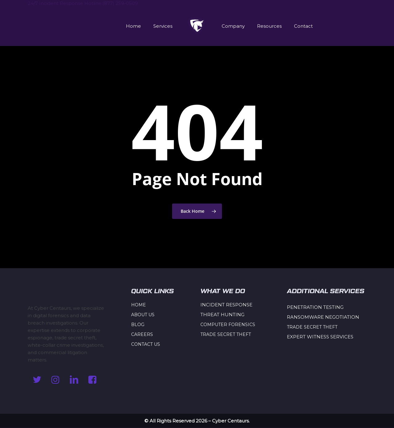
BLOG (137, 324)
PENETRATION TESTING (315, 307)
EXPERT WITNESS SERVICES (320, 337)
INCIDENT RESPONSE (226, 305)
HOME (138, 305)
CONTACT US (145, 344)
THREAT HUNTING (222, 314)
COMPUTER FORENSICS (227, 324)
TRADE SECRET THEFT (225, 334)
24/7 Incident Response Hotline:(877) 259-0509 (83, 3)
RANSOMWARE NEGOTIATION (323, 317)
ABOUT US (143, 314)
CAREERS (142, 334)
